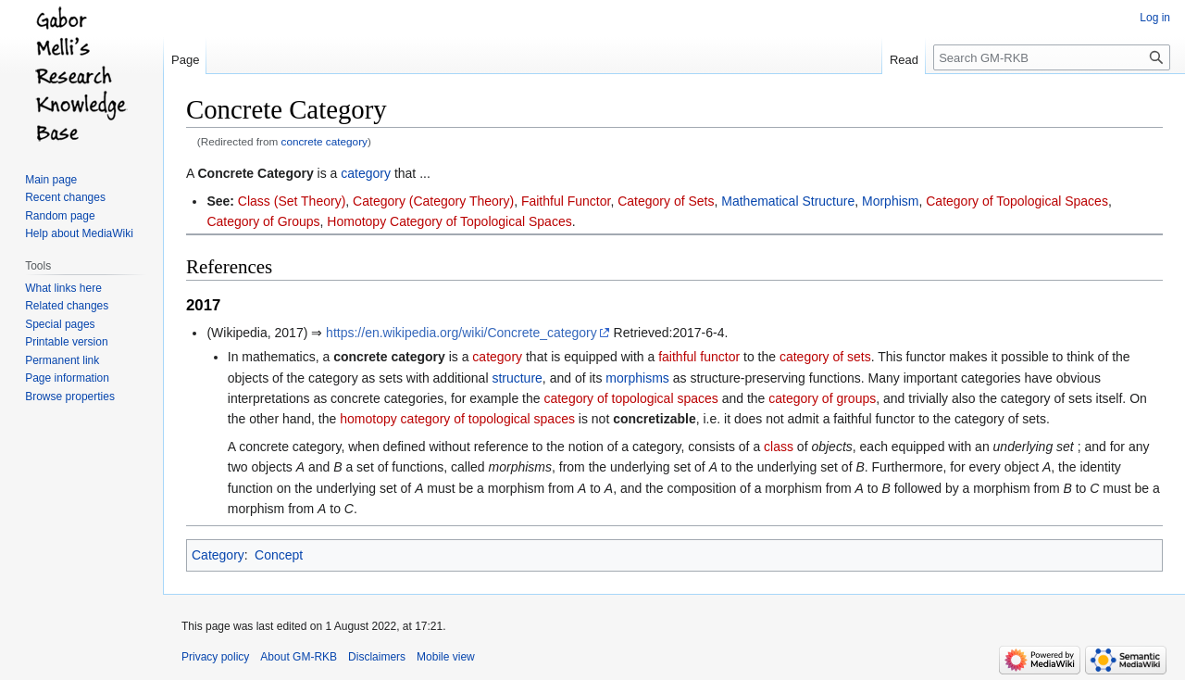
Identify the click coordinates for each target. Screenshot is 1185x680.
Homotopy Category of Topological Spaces (449, 221)
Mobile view (446, 656)
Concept (279, 555)
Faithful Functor (566, 201)
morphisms (636, 378)
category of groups (822, 398)
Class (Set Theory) (291, 201)
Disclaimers (376, 656)
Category (218, 555)
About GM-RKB (298, 656)
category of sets (825, 356)
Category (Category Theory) (433, 201)
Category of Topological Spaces (1017, 201)
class (778, 446)
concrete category (324, 141)
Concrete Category (255, 173)
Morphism (890, 201)
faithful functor (699, 356)
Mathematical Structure (787, 201)
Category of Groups (262, 221)
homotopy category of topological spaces (457, 418)
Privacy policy (215, 656)
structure (517, 378)
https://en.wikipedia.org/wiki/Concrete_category (461, 332)
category (366, 173)
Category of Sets (665, 201)
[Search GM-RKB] (1051, 57)
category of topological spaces (630, 398)
